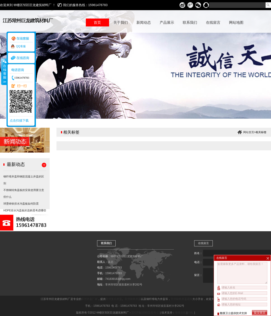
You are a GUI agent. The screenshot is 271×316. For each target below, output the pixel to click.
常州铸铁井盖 (133, 299)
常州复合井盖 (114, 299)
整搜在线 (180, 312)
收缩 (4, 71)
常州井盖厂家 (89, 299)
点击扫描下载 (19, 120)
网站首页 (248, 132)
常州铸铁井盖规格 (181, 299)
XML (191, 312)
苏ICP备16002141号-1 (145, 312)
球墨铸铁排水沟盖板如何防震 (21, 203)
